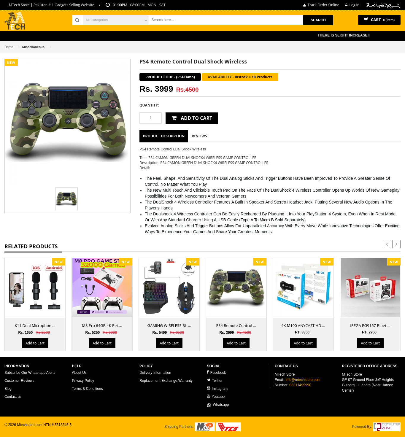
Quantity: (149, 105)
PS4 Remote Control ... (236, 325)
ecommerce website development (31, 430)
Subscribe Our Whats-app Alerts (29, 373)
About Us (79, 373)
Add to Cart (35, 343)
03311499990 (300, 385)
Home (8, 47)
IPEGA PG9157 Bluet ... (370, 325)
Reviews (199, 136)
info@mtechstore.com (303, 380)
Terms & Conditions (87, 389)
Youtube (216, 396)
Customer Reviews (19, 381)
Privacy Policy (83, 381)
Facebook (216, 372)
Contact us (12, 397)
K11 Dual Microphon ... (35, 325)
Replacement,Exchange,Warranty (166, 381)
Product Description (164, 136)
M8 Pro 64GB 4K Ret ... (102, 325)
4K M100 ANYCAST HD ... (303, 325)
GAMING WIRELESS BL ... (169, 325)
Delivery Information (155, 373)
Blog (8, 389)
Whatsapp (218, 405)
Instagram (217, 388)
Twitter (215, 380)
